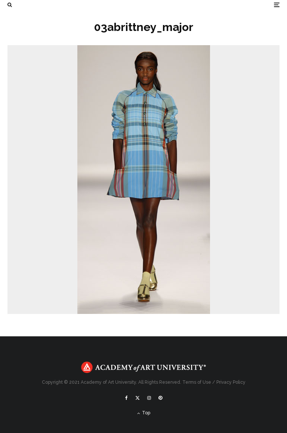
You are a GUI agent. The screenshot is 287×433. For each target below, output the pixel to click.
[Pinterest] (160, 398)
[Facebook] (126, 398)
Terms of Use (196, 382)
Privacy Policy (231, 382)
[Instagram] (149, 398)
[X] (138, 398)
